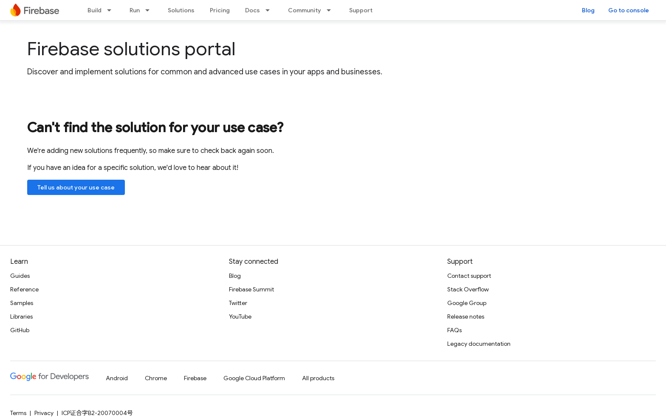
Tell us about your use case (76, 187)
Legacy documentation (479, 343)
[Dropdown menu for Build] (112, 10)
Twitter (238, 303)
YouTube (240, 316)
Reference (24, 289)
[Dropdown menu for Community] (331, 10)
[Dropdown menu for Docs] (270, 10)
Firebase (195, 378)
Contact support (469, 276)
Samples (21, 303)
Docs (252, 10)
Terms (18, 413)
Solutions (181, 10)
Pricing (220, 10)
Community (304, 10)
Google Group (466, 303)
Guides (20, 276)
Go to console (628, 10)
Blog (588, 10)
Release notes (465, 316)
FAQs (454, 330)
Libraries (21, 316)
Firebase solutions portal (131, 49)
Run (135, 10)
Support (361, 10)
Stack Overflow (468, 289)
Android (117, 378)
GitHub (19, 330)
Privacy (44, 413)
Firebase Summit (251, 289)
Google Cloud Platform (254, 378)
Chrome (156, 378)
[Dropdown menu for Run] (150, 10)
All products (318, 378)
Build (94, 10)
